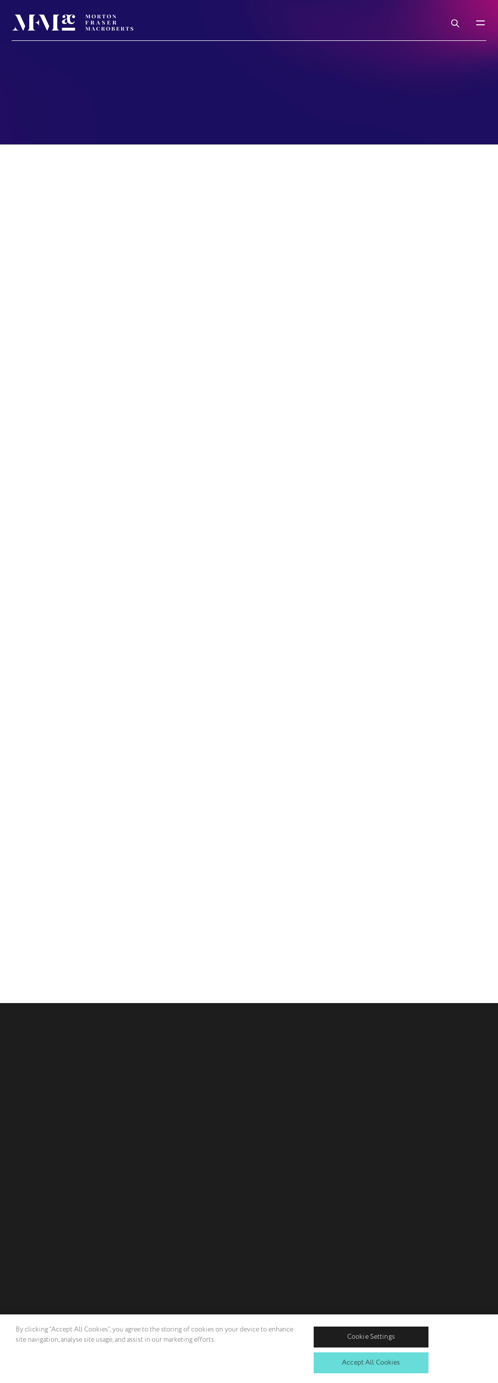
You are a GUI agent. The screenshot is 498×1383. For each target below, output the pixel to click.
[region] (249, 1348)
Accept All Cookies (371, 1362)
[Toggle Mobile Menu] (480, 23)
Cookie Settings (371, 1336)
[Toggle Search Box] (455, 22)
